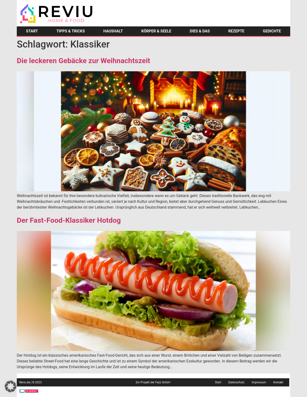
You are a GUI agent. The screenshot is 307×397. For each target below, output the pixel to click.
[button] (10, 386)
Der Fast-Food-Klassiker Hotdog (69, 220)
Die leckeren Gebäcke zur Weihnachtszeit (83, 60)
